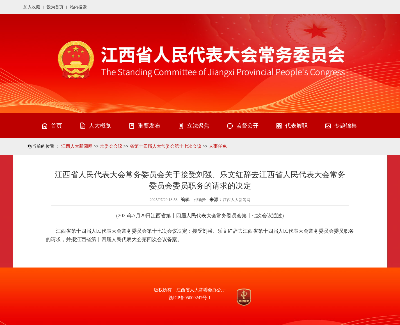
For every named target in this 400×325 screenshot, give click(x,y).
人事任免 (218, 146)
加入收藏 (31, 7)
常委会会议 (111, 146)
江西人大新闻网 (77, 146)
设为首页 (55, 7)
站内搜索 (78, 7)
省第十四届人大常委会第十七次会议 (166, 146)
